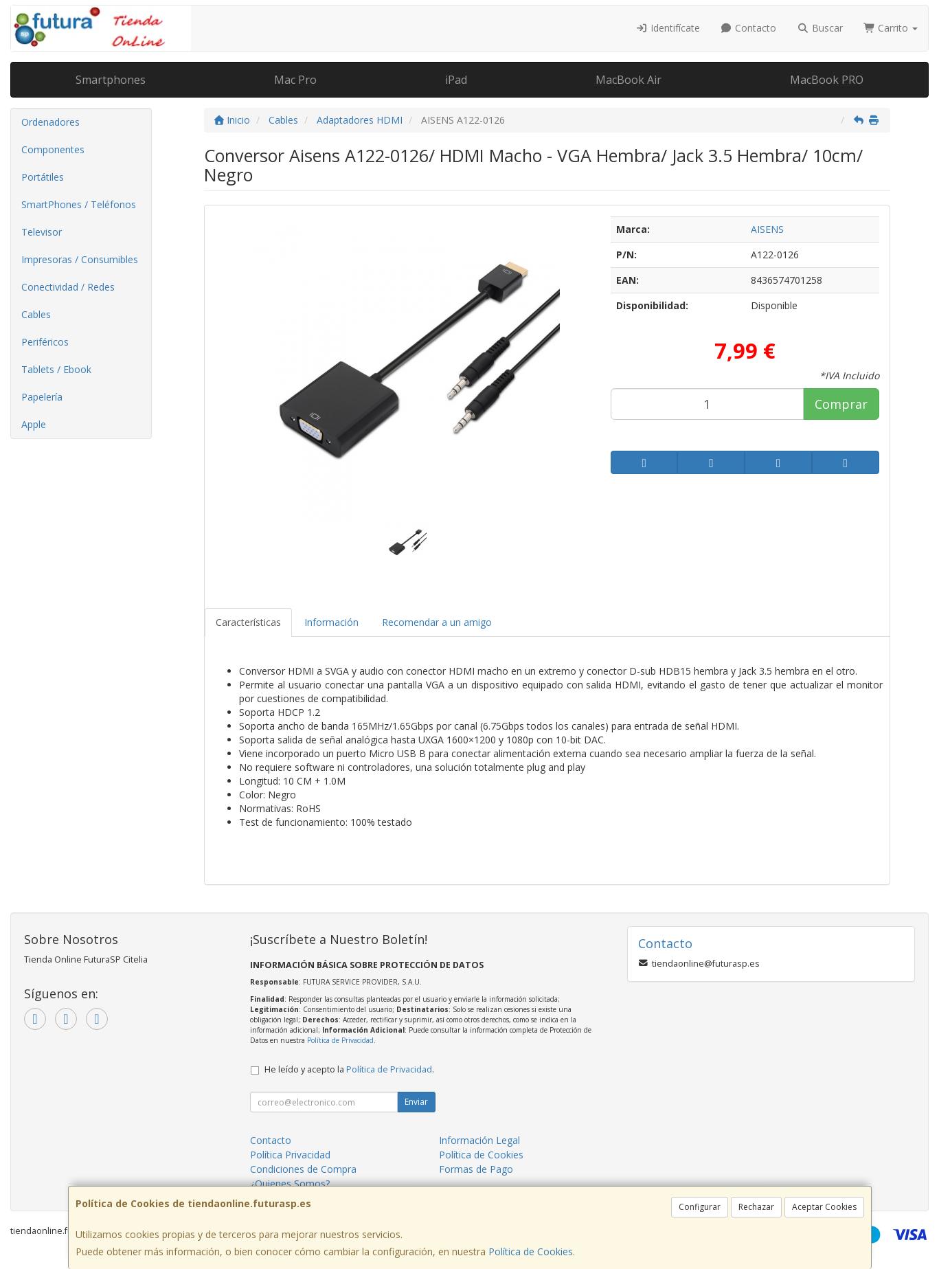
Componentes (52, 149)
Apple (33, 424)
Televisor (41, 231)
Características (248, 622)
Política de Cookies (530, 1251)
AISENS (767, 229)
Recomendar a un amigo (437, 622)
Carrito (890, 27)
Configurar (700, 1207)
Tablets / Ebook (56, 369)
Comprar (841, 404)
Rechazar (756, 1207)
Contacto (749, 27)
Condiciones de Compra (303, 1169)
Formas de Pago (476, 1169)
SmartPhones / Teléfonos (78, 204)
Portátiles (42, 176)
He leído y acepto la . (349, 1069)
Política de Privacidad (340, 1040)
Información (331, 622)
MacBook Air (628, 79)
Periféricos (45, 341)
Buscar (820, 27)
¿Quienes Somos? (290, 1183)
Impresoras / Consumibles (79, 259)
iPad (456, 79)
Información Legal (479, 1140)
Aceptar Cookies (824, 1207)
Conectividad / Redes (68, 286)
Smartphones (111, 79)
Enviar (416, 1102)
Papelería (42, 396)
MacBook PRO (826, 79)
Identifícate (667, 27)
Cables (36, 314)
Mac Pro (295, 79)
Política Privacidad (290, 1154)
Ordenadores (50, 121)
